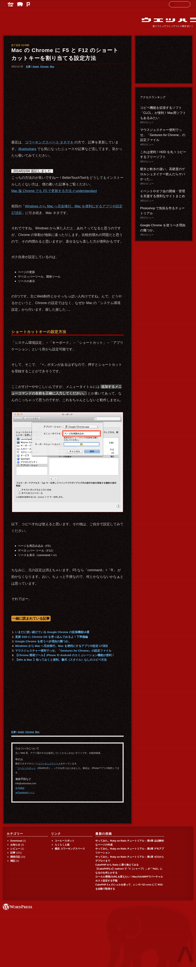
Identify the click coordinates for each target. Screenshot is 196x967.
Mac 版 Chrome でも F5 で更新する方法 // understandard (54, 191)
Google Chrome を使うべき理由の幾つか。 (43, 641)
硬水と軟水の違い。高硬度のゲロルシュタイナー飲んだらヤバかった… (162, 174)
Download (16, 840)
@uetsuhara (27, 149)
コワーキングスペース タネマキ (49, 142)
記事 (28, 66)
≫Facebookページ (25, 792)
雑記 (12, 860)
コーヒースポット (27, 768)
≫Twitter (19, 788)
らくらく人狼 (62, 844)
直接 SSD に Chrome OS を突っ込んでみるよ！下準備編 (51, 636)
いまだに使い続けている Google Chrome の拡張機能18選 (52, 632)
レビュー (15, 848)
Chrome (44, 66)
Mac (52, 66)
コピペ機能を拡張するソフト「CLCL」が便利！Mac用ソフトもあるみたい (163, 113)
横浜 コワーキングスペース (70, 848)
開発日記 (15, 856)
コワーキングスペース (49, 763)
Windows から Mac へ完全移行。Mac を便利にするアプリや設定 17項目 (61, 645)
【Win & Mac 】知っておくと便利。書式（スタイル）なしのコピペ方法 (61, 659)
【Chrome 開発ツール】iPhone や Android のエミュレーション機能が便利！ (64, 655)
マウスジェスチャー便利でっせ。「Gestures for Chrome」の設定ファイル (63, 650)
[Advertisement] (67, 102)
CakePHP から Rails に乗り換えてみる (117, 864)
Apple (35, 66)
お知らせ (15, 844)
